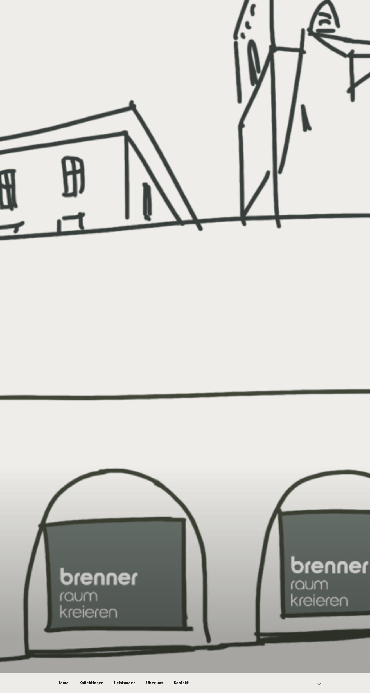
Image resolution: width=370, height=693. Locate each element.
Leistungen (125, 683)
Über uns (154, 683)
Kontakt (181, 683)
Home (63, 683)
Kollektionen (91, 683)
